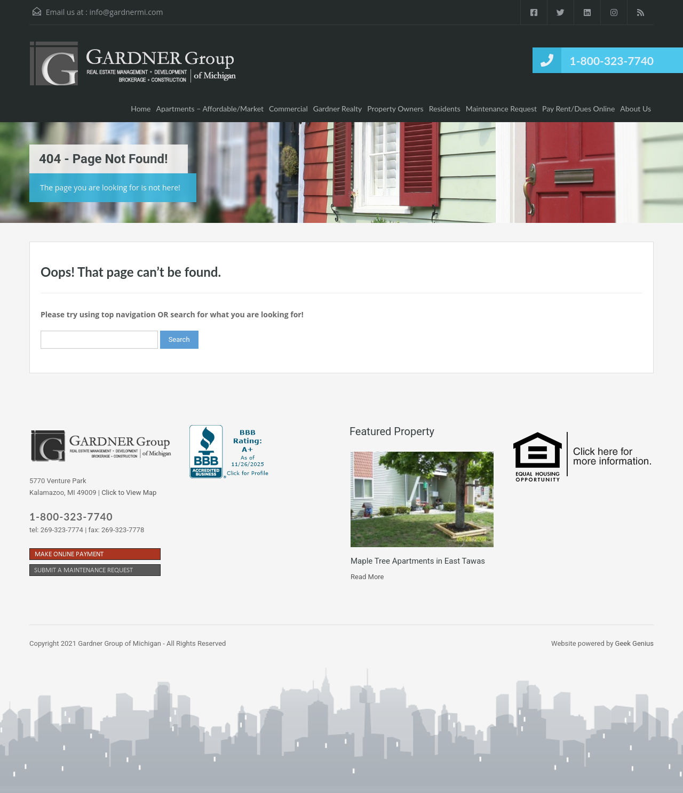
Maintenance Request (501, 108)
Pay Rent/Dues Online (578, 108)
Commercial (288, 108)
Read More (367, 577)
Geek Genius (634, 643)
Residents (444, 108)
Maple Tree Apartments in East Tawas (418, 561)
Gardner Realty (337, 108)
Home (140, 108)
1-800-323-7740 (612, 60)
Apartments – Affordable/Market (210, 108)
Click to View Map (128, 492)
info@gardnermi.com (126, 12)
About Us (635, 108)
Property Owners (395, 108)
